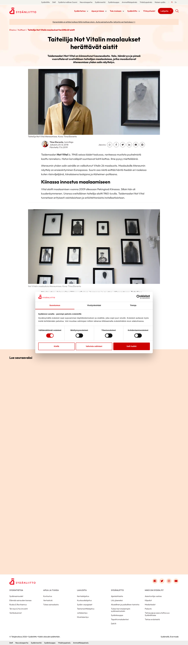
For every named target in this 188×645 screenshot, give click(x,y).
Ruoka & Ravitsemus (18, 604)
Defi (54, 2)
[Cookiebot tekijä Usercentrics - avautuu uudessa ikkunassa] (138, 297)
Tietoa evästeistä (152, 619)
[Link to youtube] (176, 581)
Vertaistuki (47, 600)
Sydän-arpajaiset (84, 604)
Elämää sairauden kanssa (20, 600)
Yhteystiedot (149, 11)
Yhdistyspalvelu (146, 2)
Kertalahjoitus (83, 596)
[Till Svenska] (176, 2)
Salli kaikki (132, 346)
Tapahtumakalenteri (120, 619)
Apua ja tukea (97, 11)
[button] (177, 11)
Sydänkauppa (113, 2)
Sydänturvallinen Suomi (67, 2)
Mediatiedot (150, 604)
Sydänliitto (45, 2)
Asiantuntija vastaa (153, 596)
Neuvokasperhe (86, 2)
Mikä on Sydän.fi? (154, 590)
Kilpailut (148, 600)
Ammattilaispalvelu (129, 2)
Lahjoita (164, 11)
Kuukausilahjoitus (84, 600)
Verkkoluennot (15, 613)
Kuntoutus (47, 596)
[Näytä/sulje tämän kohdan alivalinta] (87, 11)
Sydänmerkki (100, 2)
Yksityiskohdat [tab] (94, 305)
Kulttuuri (22, 30)
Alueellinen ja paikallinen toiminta (125, 604)
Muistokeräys (83, 617)
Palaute (148, 608)
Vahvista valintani (94, 346)
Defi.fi (113, 623)
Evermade (174, 636)
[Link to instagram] (169, 581)
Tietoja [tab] (133, 305)
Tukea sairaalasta (51, 604)
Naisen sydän (160, 2)
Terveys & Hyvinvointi (18, 608)
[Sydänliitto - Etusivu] (22, 581)
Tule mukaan (115, 11)
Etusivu (12, 30)
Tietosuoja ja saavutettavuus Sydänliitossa (157, 614)
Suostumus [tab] (54, 305)
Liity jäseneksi (117, 600)
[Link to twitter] (161, 581)
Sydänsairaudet (16, 596)
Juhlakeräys (82, 613)
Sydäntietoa (80, 11)
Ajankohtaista (117, 596)
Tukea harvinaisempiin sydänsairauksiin (120, 609)
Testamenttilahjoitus (85, 608)
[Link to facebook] (154, 581)
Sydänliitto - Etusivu (30, 11)
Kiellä (56, 346)
